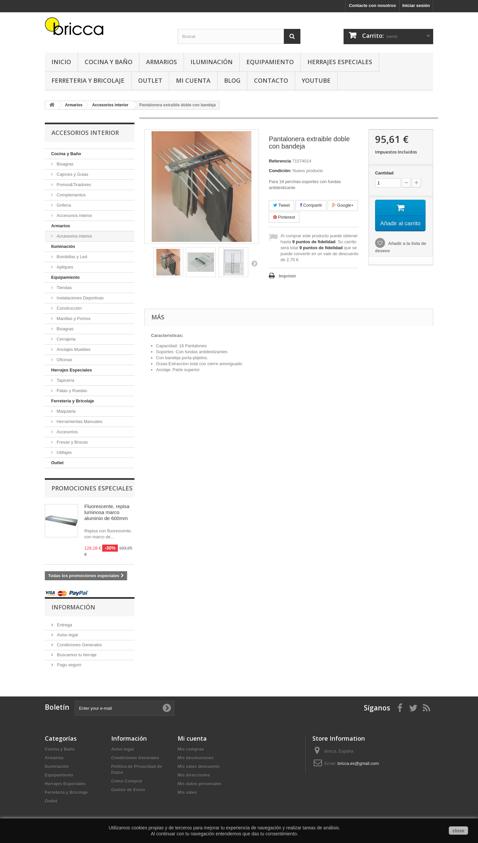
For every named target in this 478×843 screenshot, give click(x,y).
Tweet (281, 205)
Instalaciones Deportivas (79, 297)
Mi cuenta (192, 738)
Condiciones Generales (79, 644)
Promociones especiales (91, 488)
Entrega (64, 624)
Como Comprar (127, 781)
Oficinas (63, 359)
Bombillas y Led (71, 256)
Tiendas (63, 287)
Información (73, 607)
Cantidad (384, 172)
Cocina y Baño (108, 62)
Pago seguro (68, 664)
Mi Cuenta (193, 80)
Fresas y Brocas (71, 442)
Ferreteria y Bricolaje (87, 80)
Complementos (70, 194)
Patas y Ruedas (71, 390)
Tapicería (64, 380)
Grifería (63, 205)
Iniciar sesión (416, 5)
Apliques (64, 266)
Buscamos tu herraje (76, 654)
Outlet (150, 80)
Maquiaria (65, 411)
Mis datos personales (199, 783)
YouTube (316, 80)
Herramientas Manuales (79, 421)
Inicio (61, 62)
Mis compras (191, 749)
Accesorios (66, 431)
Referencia (280, 160)
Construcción (68, 308)
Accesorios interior (73, 215)
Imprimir (287, 275)
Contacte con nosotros (372, 5)
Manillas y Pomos (72, 318)
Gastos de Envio (128, 789)
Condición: (280, 170)
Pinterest (284, 217)
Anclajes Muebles (73, 349)
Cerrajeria (65, 339)
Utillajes (63, 452)
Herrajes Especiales (339, 62)
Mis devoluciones (195, 757)
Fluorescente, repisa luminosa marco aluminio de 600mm (106, 512)
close (458, 830)
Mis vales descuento (198, 766)
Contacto (271, 80)
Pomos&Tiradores (73, 184)
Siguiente (254, 263)
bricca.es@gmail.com (358, 763)
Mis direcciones (194, 775)
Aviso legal (67, 634)
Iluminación (212, 62)
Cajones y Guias (71, 174)
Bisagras (64, 163)
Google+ (343, 205)
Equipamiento (270, 62)
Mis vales (187, 792)
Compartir (311, 205)
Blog (232, 80)
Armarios (161, 62)
